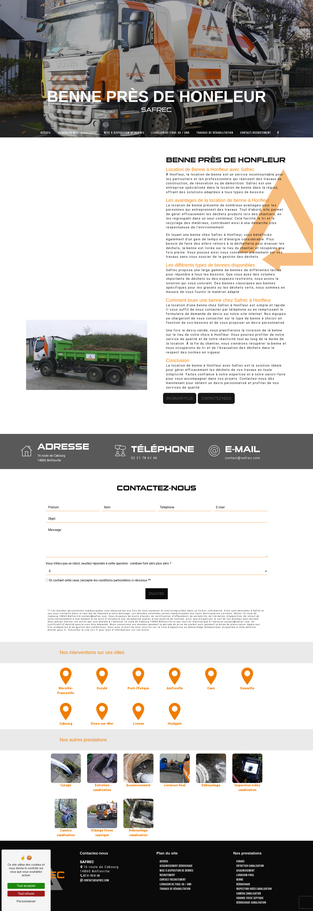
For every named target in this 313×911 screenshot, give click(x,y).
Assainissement (245, 871)
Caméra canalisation (248, 893)
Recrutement (167, 875)
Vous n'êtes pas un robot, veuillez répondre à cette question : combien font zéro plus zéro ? (108, 546)
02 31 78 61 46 (90, 876)
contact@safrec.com (94, 880)
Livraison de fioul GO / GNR (170, 131)
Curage (240, 861)
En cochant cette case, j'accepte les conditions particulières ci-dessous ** (100, 563)
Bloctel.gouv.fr (57, 613)
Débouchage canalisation (251, 903)
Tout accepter (26, 886)
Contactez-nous (216, 381)
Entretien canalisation (250, 866)
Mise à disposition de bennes (124, 131)
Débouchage (243, 884)
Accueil (46, 131)
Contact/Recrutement (255, 131)
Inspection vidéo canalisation (254, 889)
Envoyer (156, 576)
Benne (239, 880)
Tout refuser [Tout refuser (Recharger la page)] (26, 893)
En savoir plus (180, 381)
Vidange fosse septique (250, 898)
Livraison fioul (245, 875)
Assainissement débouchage (77, 131)
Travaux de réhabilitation (215, 131)
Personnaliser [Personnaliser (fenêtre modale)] (26, 901)
